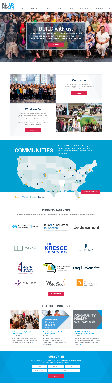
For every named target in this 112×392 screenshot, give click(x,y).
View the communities (90, 191)
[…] (33, 342)
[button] (109, 8)
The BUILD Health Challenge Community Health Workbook (84, 333)
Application (99, 8)
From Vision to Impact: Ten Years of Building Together (54, 333)
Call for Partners (84, 8)
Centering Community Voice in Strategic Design (21, 333)
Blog (71, 8)
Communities (35, 8)
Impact (48, 8)
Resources (60, 8)
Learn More (56, 44)
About (22, 8)
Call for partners (56, 294)
